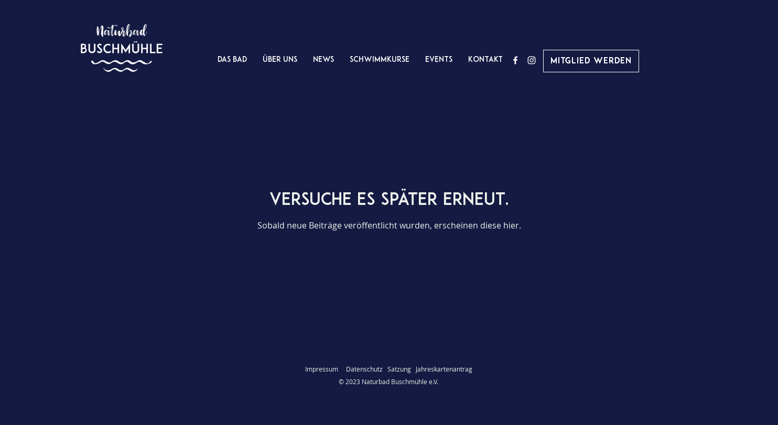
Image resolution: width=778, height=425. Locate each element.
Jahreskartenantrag (444, 369)
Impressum (321, 369)
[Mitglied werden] (591, 61)
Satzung (399, 369)
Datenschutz (366, 369)
